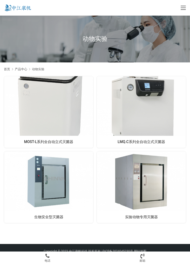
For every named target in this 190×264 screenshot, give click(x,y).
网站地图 (140, 251)
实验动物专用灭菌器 (141, 217)
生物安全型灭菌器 (48, 217)
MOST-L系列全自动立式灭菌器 (48, 142)
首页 (7, 69)
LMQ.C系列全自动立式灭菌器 (141, 142)
